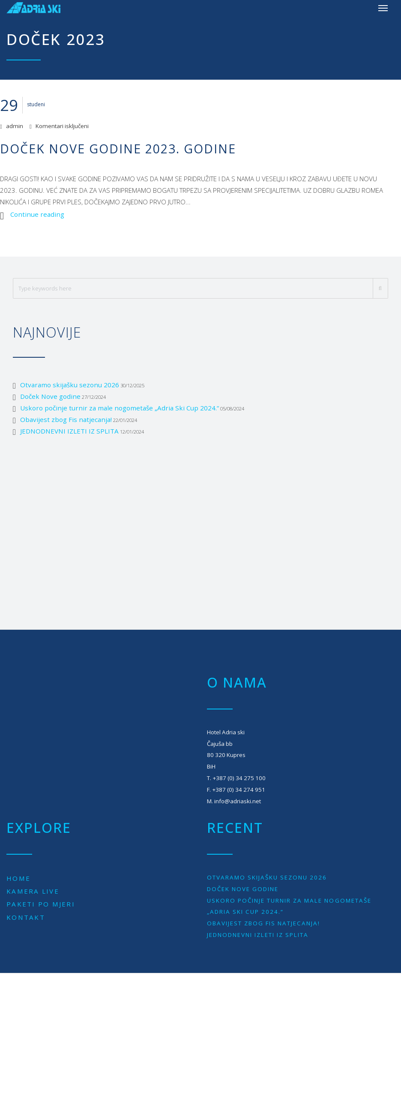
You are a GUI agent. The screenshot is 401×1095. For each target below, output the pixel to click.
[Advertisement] (200, 523)
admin (14, 126)
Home (18, 878)
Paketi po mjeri (40, 904)
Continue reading (37, 214)
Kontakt (25, 917)
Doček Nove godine (50, 396)
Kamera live (32, 891)
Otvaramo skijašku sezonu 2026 (69, 384)
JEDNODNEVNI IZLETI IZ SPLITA (69, 431)
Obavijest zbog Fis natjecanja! (66, 419)
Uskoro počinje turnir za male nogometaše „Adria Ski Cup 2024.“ (119, 408)
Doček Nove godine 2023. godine (118, 148)
